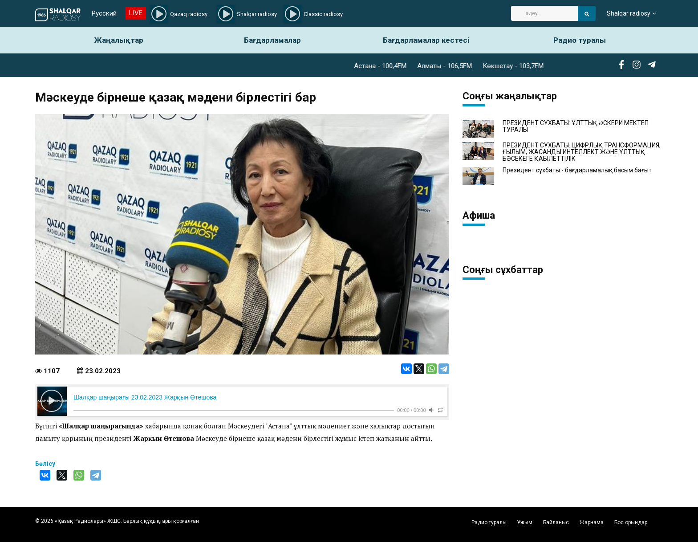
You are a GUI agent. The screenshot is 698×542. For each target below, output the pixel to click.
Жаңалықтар (118, 40)
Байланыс (556, 522)
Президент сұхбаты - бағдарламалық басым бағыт (577, 170)
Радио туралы (579, 40)
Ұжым (524, 522)
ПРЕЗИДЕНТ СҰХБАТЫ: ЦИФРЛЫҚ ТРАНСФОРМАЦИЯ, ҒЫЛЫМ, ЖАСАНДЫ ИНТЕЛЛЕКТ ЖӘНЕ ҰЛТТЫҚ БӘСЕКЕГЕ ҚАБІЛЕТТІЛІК (582, 152)
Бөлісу (45, 463)
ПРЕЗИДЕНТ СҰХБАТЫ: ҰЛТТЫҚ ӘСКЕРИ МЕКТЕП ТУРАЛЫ (576, 126)
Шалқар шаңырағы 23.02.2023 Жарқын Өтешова (144, 397)
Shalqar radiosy (628, 13)
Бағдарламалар (272, 40)
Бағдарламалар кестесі (426, 40)
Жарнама (592, 522)
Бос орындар (630, 522)
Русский (104, 13)
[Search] (544, 13)
